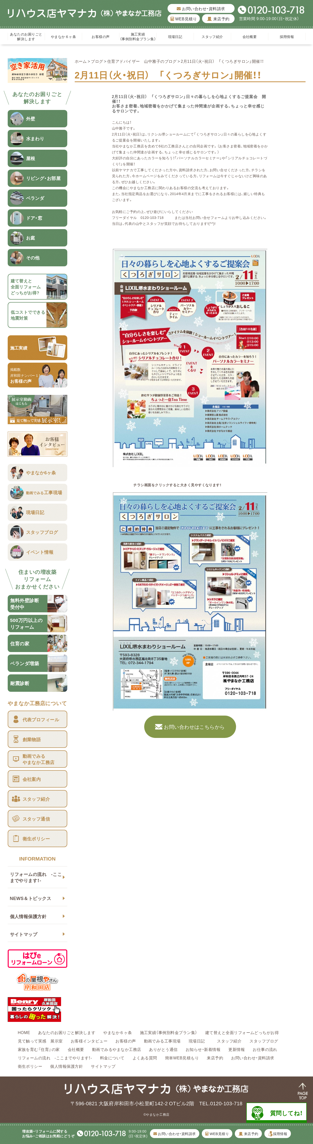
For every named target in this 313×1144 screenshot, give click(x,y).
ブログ (97, 61)
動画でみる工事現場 (162, 1041)
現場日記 (177, 36)
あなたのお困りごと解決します (26, 36)
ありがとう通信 (163, 1049)
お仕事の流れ (265, 1049)
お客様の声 (100, 36)
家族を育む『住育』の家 (39, 1049)
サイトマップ (23, 934)
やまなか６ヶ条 (63, 36)
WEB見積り (184, 19)
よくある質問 (145, 1058)
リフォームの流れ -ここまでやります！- (36, 877)
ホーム (81, 61)
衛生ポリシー (30, 1066)
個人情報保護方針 (28, 916)
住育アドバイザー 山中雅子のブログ (142, 61)
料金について (112, 1058)
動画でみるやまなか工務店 (116, 1049)
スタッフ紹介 (212, 36)
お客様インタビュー (89, 1041)
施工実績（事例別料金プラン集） (138, 36)
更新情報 (236, 1049)
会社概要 (250, 36)
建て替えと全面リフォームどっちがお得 (242, 1032)
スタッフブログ (263, 1041)
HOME (24, 1032)
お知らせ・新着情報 (203, 1049)
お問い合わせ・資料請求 (201, 8)
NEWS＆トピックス (30, 898)
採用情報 (287, 36)
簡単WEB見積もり (182, 1058)
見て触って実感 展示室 (40, 1041)
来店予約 (218, 19)
